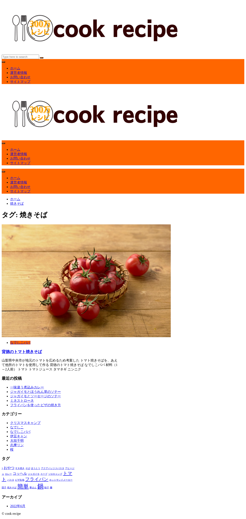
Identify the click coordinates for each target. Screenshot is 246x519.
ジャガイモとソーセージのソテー (35, 396)
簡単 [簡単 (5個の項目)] (23, 486)
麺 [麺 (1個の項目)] (51, 487)
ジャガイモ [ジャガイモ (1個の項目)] (34, 474)
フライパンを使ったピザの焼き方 (35, 405)
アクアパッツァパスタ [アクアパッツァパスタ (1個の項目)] (52, 468)
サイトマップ (20, 81)
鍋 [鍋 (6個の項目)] (40, 486)
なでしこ (17, 427)
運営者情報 (18, 73)
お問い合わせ (20, 77)
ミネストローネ (22, 400)
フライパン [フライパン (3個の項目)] (36, 479)
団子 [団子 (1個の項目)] (4, 487)
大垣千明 (17, 440)
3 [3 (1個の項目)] (2, 468)
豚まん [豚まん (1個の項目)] (33, 487)
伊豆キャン (18, 436)
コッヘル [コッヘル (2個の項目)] (20, 474)
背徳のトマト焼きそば (22, 351)
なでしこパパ (20, 342)
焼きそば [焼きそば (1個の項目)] (11, 487)
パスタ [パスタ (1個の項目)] (10, 480)
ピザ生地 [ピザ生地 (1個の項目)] (19, 480)
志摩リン (17, 445)
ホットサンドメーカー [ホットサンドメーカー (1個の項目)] (60, 480)
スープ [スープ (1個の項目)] (43, 474)
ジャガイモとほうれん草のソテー (35, 391)
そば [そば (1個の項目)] (27, 468)
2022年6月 (17, 506)
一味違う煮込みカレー (27, 387)
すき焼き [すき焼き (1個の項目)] (20, 468)
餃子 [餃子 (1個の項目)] (46, 487)
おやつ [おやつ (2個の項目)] (9, 468)
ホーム (15, 68)
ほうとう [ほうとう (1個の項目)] (35, 468)
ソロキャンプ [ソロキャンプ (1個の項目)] (55, 474)
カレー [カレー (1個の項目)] (8, 474)
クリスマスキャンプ (25, 423)
